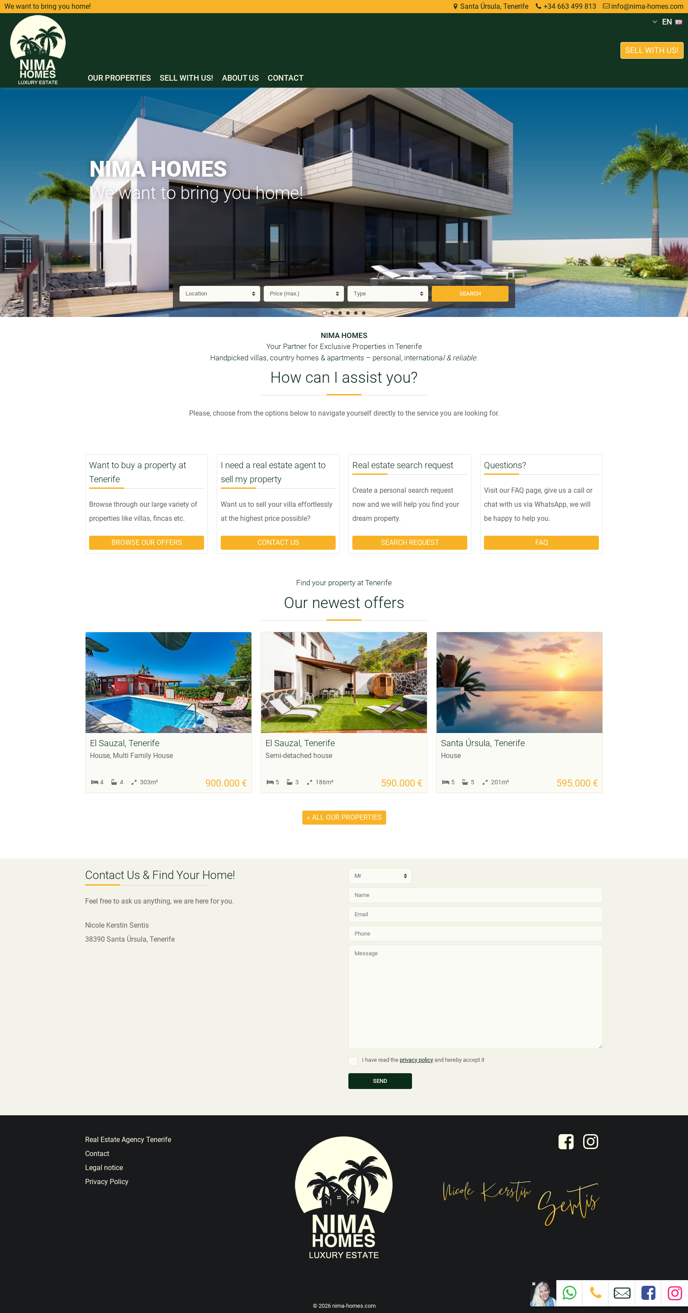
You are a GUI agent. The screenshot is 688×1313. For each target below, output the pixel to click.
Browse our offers (146, 542)
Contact (286, 77)
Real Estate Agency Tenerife (128, 1139)
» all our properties (344, 817)
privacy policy (416, 1060)
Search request (410, 542)
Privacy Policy (107, 1182)
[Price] (304, 294)
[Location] (219, 294)
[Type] (388, 294)
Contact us (278, 542)
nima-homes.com (354, 1305)
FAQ (541, 542)
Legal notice (104, 1168)
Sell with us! (186, 77)
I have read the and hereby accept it (423, 1060)
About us (240, 77)
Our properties (119, 77)
